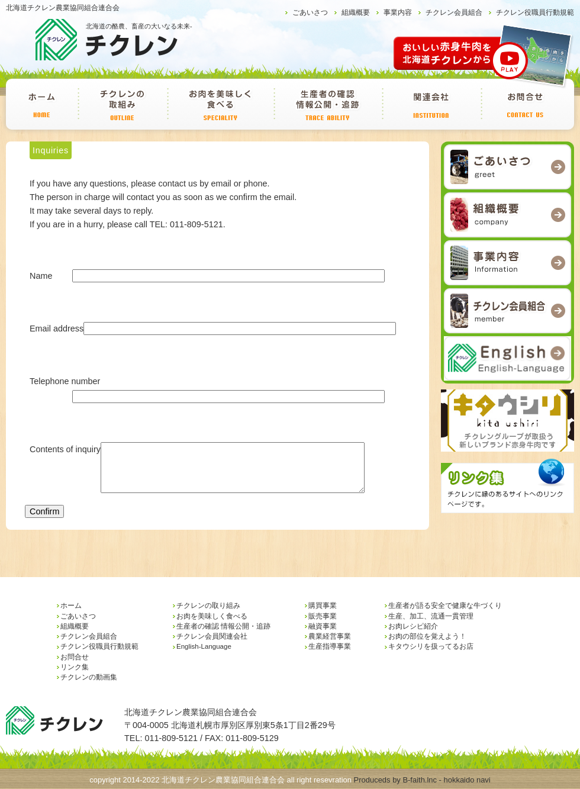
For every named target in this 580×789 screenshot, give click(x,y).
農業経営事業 (329, 636)
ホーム (41, 104)
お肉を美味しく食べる (220, 104)
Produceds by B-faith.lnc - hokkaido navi (422, 779)
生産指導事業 (329, 646)
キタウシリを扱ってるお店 (430, 646)
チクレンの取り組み (122, 104)
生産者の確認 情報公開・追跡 (327, 104)
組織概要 (355, 12)
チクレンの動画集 (88, 677)
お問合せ (525, 104)
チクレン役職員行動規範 (535, 12)
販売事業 (322, 616)
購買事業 (322, 605)
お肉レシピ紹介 (413, 626)
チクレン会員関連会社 (431, 104)
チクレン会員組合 (454, 12)
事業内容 (398, 12)
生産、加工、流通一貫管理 (430, 616)
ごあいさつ (310, 12)
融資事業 (322, 626)
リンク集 (74, 667)
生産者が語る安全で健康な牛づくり (445, 605)
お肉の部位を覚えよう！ (427, 636)
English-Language (203, 646)
